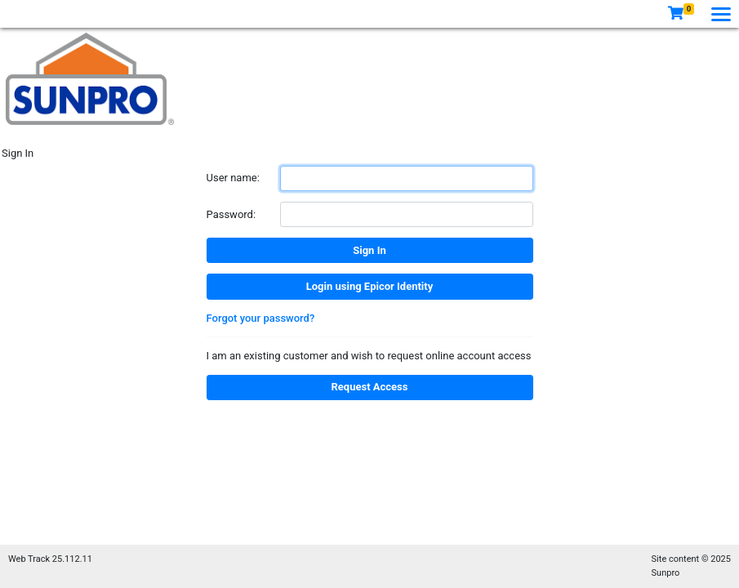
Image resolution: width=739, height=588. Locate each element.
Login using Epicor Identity (369, 286)
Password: (231, 214)
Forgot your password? (261, 318)
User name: (233, 178)
